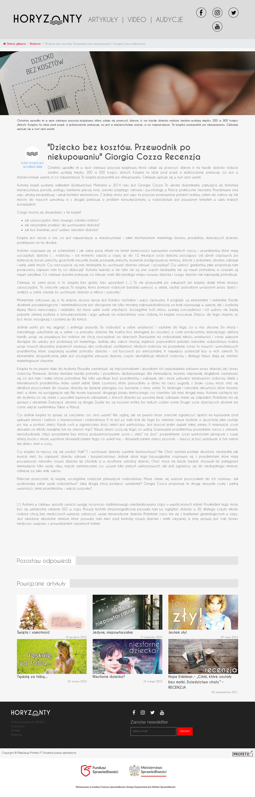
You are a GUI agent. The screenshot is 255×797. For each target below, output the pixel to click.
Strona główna (14, 43)
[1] (85, 450)
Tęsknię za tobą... (32, 676)
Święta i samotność (33, 632)
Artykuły (106, 19)
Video (140, 19)
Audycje (169, 19)
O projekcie (18, 726)
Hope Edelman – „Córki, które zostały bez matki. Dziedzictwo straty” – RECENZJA (200, 682)
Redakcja (16, 735)
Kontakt (15, 730)
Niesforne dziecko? (109, 676)
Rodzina (35, 43)
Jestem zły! (177, 632)
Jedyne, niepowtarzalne (113, 632)
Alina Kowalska (32, 163)
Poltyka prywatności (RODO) (28, 722)
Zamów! (185, 731)
